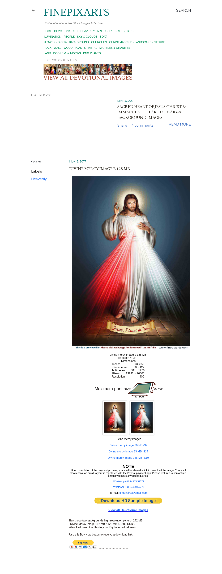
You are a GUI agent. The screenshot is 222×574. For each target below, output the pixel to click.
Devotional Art (66, 31)
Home (48, 31)
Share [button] (122, 125)
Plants (80, 47)
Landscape (143, 42)
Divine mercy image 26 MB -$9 (128, 445)
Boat (103, 36)
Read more (180, 124)
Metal (92, 47)
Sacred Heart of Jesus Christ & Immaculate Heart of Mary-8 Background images (151, 112)
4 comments (142, 125)
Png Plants (92, 53)
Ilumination (52, 36)
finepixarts (76, 12)
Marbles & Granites (114, 47)
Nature (159, 42)
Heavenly (87, 31)
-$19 (128, 457)
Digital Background (73, 42)
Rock (48, 47)
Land (47, 53)
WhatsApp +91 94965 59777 (128, 481)
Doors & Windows (67, 53)
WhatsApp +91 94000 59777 (128, 487)
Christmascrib (120, 42)
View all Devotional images (128, 510)
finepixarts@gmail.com (133, 492)
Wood (68, 47)
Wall (57, 47)
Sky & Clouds (87, 36)
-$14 (128, 451)
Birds (131, 31)
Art (100, 31)
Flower (49, 42)
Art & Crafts (115, 31)
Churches (99, 42)
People (69, 36)
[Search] (183, 10)
